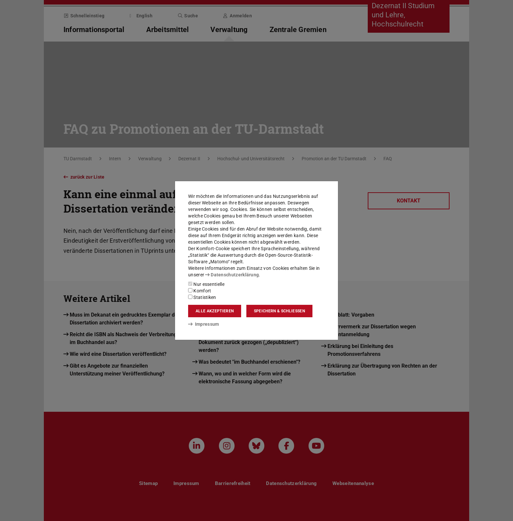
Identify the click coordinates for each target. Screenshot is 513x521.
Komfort (199, 290)
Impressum (203, 324)
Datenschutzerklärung (232, 274)
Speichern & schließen (279, 311)
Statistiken (202, 297)
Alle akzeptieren (215, 311)
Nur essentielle (206, 284)
